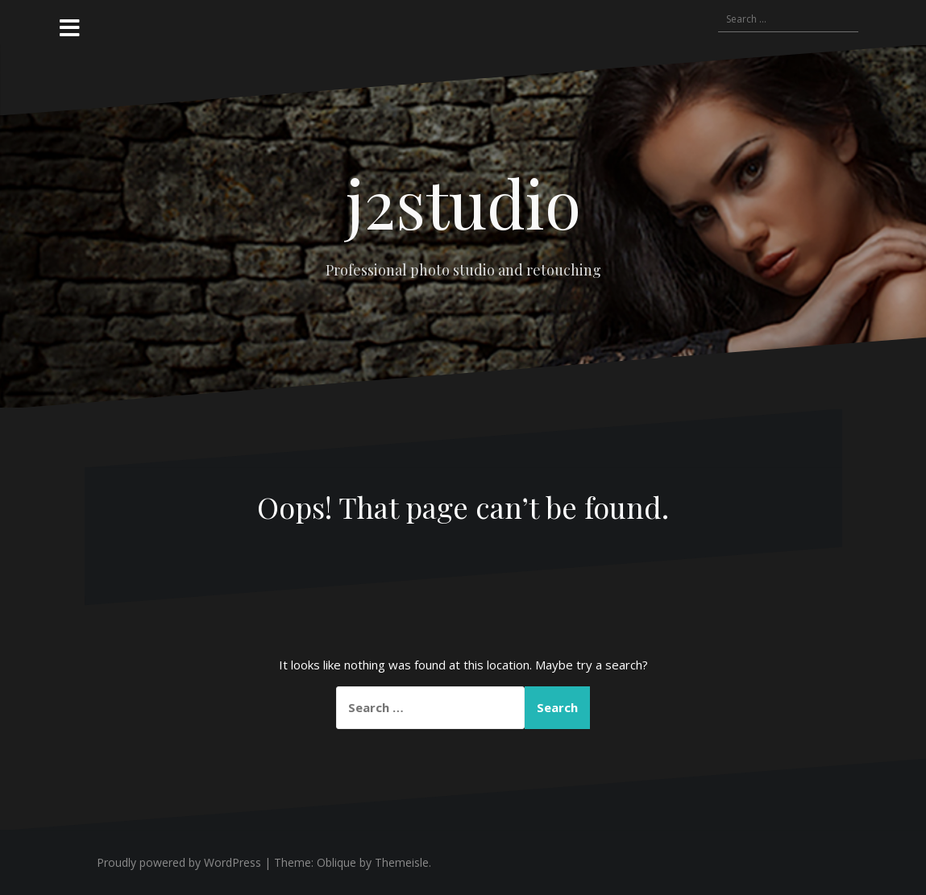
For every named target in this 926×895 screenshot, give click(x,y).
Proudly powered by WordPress (179, 862)
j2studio (463, 202)
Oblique (336, 862)
